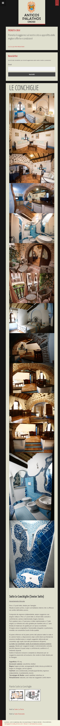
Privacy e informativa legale (33, 724)
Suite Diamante (20, 711)
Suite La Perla (19, 707)
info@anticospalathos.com (14, 724)
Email (10, 64)
